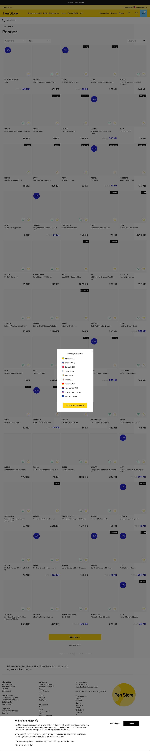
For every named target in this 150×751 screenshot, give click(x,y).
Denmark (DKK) (69, 367)
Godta (131, 724)
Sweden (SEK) (68, 358)
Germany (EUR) (69, 384)
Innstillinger (114, 724)
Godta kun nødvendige (24, 745)
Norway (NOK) (68, 363)
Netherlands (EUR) (70, 388)
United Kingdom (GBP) (71, 392)
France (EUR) (68, 379)
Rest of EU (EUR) (69, 396)
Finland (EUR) (68, 371)
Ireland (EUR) (68, 375)
